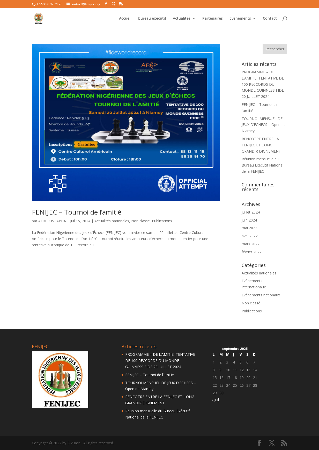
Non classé (140, 220)
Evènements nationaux (261, 295)
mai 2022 (249, 227)
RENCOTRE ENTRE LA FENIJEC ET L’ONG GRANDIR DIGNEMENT (261, 145)
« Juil (215, 399)
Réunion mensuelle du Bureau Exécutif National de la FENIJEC (262, 165)
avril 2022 (250, 235)
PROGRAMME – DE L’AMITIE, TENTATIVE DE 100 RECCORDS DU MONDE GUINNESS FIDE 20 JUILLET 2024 (263, 84)
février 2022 (252, 251)
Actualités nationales (111, 220)
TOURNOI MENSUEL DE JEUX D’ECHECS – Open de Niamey (264, 124)
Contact (270, 19)
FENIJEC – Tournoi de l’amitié (76, 212)
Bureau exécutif (152, 19)
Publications (162, 220)
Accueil (125, 19)
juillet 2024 (251, 212)
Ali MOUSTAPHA (52, 220)
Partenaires (212, 19)
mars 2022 (250, 243)
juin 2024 (249, 220)
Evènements (240, 19)
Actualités (181, 19)
